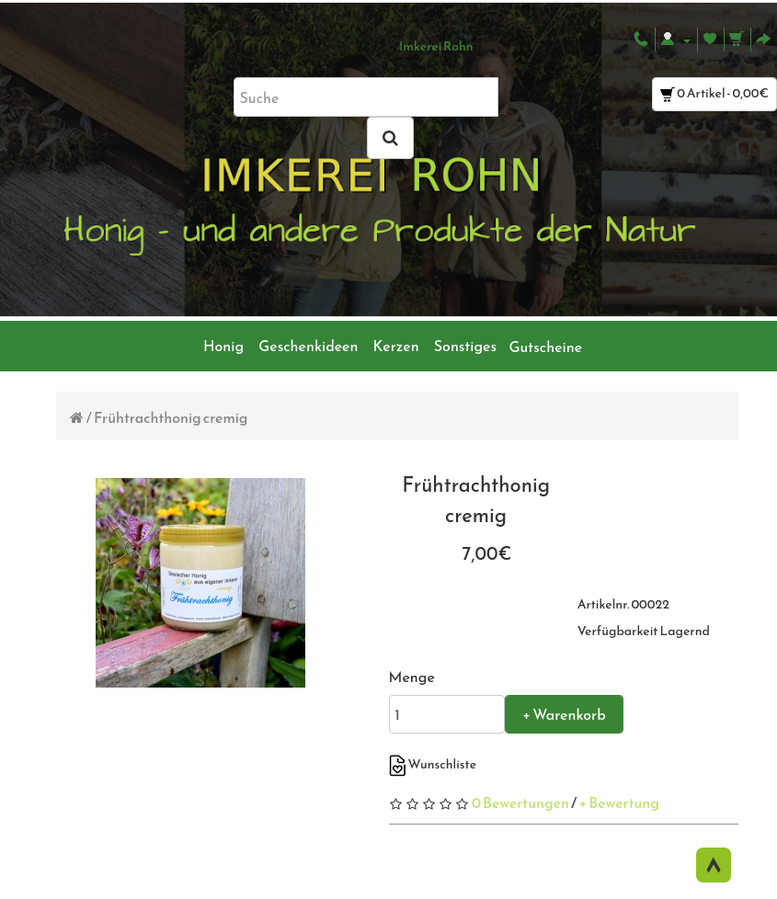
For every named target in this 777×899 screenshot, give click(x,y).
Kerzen (396, 346)
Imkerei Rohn (436, 46)
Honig (223, 346)
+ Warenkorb (563, 714)
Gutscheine (542, 347)
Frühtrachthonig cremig (171, 417)
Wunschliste (433, 764)
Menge (412, 677)
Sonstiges (465, 346)
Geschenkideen (308, 346)
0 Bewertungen (520, 802)
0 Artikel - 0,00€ (714, 93)
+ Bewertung (618, 802)
